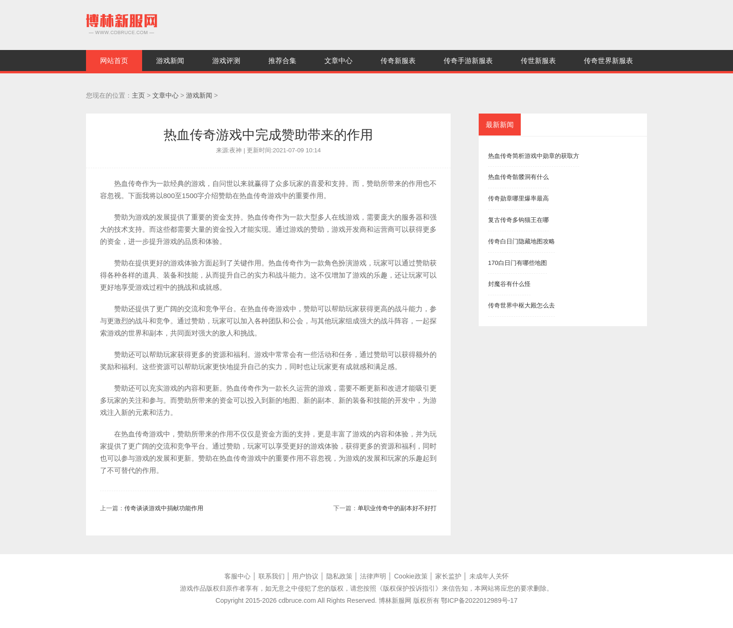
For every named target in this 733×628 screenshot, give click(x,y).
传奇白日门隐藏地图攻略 (521, 241)
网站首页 (114, 60)
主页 (138, 95)
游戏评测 (226, 60)
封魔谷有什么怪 (509, 283)
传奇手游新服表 (468, 60)
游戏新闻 (170, 60)
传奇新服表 (398, 60)
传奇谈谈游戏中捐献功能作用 (163, 508)
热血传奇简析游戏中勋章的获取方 (533, 155)
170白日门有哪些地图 (517, 262)
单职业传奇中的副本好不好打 (397, 508)
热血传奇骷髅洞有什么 (518, 176)
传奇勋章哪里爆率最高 (518, 198)
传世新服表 (538, 60)
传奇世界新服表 (608, 60)
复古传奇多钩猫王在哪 (518, 219)
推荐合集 (282, 60)
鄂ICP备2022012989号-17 (479, 600)
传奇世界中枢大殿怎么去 (521, 305)
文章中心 (338, 60)
